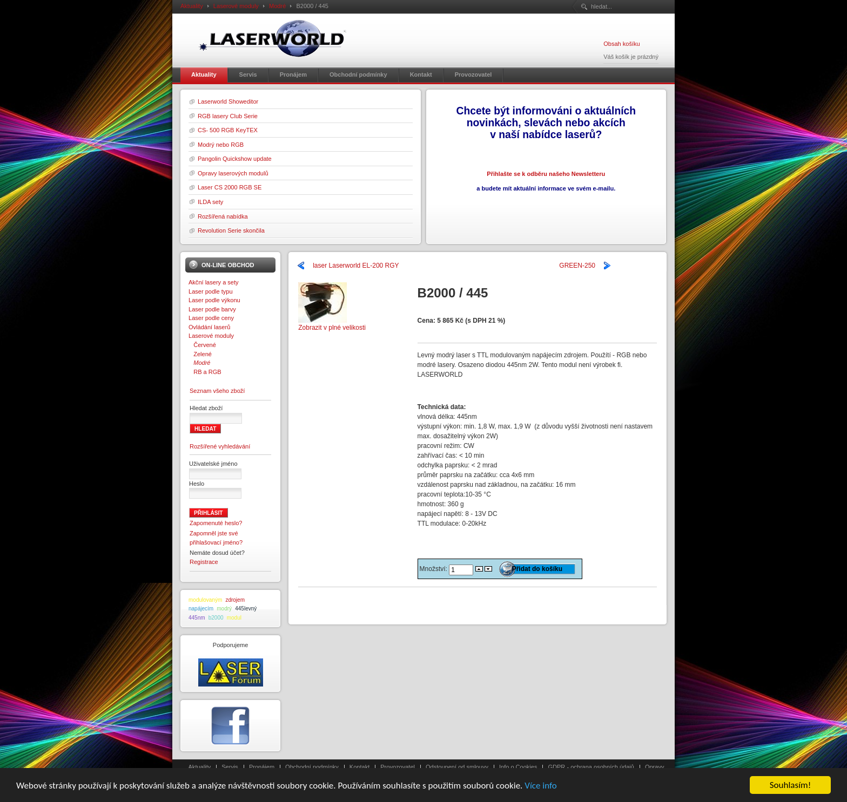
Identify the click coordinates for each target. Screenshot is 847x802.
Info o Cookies (518, 767)
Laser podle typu (211, 291)
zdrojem (235, 600)
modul (234, 618)
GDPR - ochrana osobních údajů (591, 767)
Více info (541, 786)
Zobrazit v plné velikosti (332, 324)
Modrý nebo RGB (221, 144)
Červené (202, 345)
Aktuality (191, 6)
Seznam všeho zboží (217, 391)
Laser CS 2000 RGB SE (229, 187)
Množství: (434, 569)
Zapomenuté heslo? (216, 523)
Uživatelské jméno (213, 463)
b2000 (216, 618)
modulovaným (205, 600)
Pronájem (261, 767)
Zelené (200, 354)
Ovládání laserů (209, 327)
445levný (246, 608)
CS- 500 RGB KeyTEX (228, 130)
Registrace (204, 562)
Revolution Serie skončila (231, 230)
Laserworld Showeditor (228, 101)
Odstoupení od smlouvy (457, 767)
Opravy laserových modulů (233, 173)
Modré (277, 6)
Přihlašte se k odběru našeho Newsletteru (546, 174)
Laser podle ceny (211, 318)
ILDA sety (210, 202)
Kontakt (359, 767)
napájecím (201, 608)
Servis (229, 767)
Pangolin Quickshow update (235, 158)
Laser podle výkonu (214, 300)
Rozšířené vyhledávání (220, 446)
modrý (224, 608)
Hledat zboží (206, 408)
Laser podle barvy (212, 309)
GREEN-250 (577, 265)
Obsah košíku (621, 43)
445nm (197, 618)
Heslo (196, 483)
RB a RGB (205, 372)
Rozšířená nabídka (223, 216)
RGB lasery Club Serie (228, 116)
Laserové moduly (236, 6)
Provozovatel (397, 767)
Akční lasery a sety (214, 282)
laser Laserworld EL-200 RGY (356, 265)
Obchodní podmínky (312, 767)
